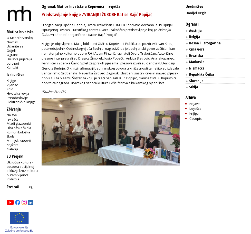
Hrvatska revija (18, 93)
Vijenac (12, 85)
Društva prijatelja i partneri (20, 61)
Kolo (10, 89)
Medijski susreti (19, 140)
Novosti (12, 42)
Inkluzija (13, 179)
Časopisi (195, 118)
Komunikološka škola (18, 134)
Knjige (11, 80)
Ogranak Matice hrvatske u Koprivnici (73, 6)
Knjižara (12, 144)
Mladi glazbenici (19, 123)
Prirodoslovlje (17, 97)
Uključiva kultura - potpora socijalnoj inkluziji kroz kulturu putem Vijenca (22, 168)
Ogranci (12, 54)
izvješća (114, 6)
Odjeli (11, 50)
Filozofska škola (19, 127)
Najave (12, 115)
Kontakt (12, 67)
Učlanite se (15, 46)
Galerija (12, 149)
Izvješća (12, 119)
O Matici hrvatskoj (20, 37)
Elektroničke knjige (21, 102)
